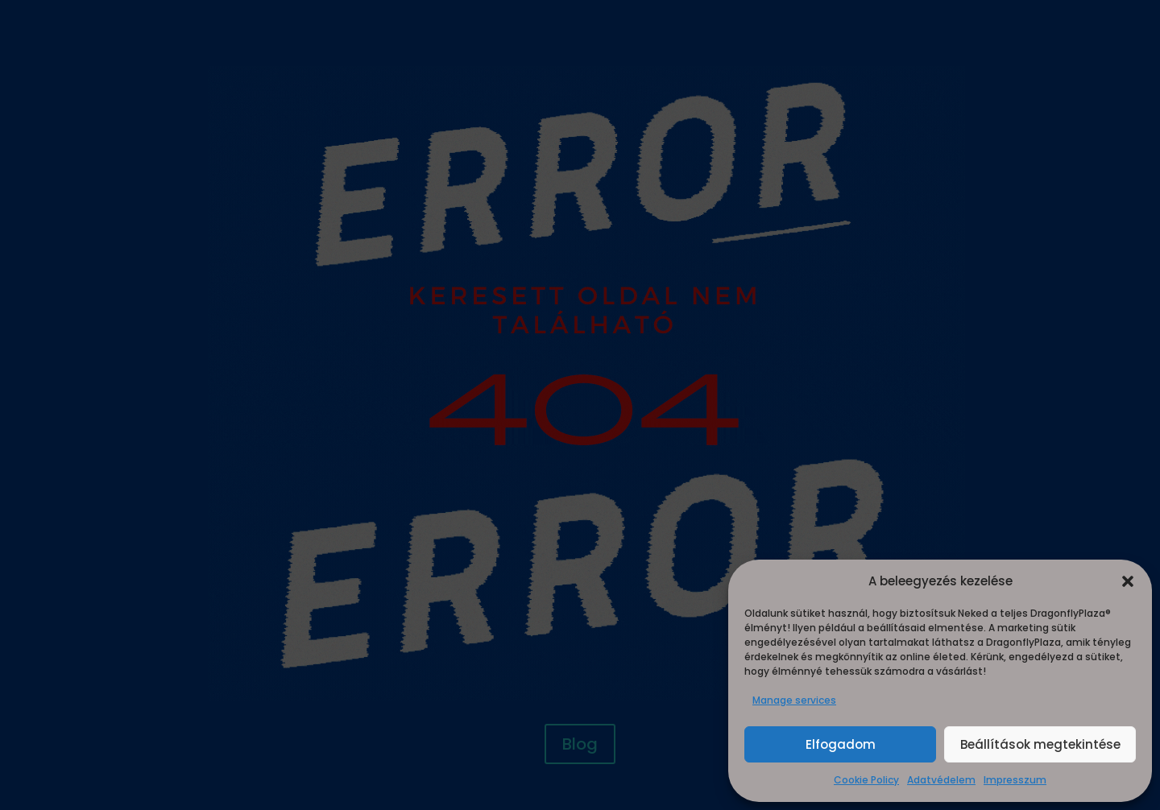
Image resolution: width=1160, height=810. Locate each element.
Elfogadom (841, 744)
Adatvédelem (941, 780)
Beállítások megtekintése (1040, 744)
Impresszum (1015, 780)
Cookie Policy (866, 780)
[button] (1128, 581)
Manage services (794, 700)
